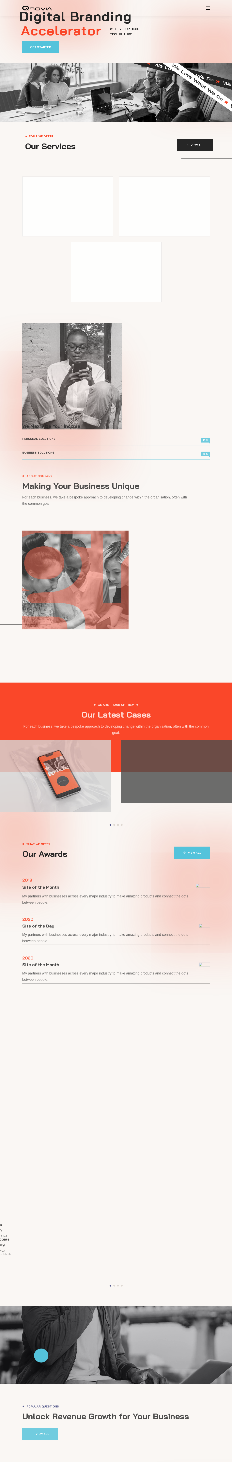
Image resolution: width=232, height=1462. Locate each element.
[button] (56, 47)
